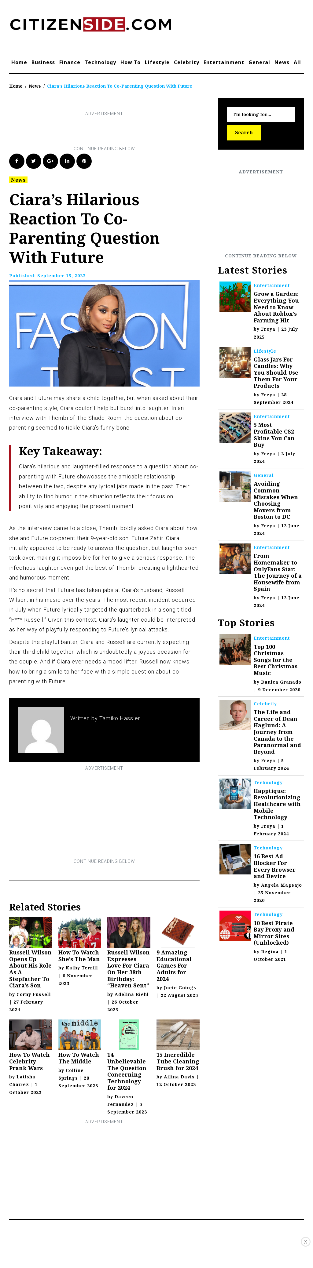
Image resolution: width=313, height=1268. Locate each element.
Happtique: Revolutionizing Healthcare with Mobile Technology (277, 804)
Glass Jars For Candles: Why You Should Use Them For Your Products (276, 372)
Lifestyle (157, 62)
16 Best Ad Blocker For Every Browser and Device (275, 866)
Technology (100, 62)
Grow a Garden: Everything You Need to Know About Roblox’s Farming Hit (276, 307)
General (259, 62)
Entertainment (224, 62)
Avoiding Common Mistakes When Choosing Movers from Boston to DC (276, 500)
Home (19, 62)
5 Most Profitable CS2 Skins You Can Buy (274, 434)
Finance (69, 62)
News (281, 62)
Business (43, 62)
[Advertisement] (120, 131)
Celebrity (186, 62)
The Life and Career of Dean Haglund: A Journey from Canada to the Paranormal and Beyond (277, 731)
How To (130, 62)
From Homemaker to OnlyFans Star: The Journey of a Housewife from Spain (278, 572)
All (297, 62)
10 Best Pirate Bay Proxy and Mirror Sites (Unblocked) (274, 932)
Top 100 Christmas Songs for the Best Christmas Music (275, 660)
